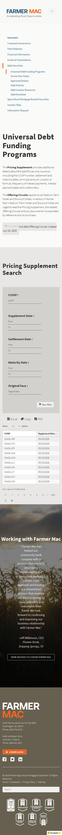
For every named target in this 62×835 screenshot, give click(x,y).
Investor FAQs (14, 105)
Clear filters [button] (47, 404)
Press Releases (14, 48)
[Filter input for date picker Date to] (24, 327)
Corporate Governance (19, 43)
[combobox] (14, 426)
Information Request (17, 110)
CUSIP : (13, 295)
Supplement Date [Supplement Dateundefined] (46, 433)
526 (53, 495)
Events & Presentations (19, 60)
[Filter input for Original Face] (24, 392)
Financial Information (18, 54)
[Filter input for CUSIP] (24, 301)
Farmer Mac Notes (20, 76)
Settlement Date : (20, 339)
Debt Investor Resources (23, 90)
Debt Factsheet (18, 94)
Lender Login (14, 752)
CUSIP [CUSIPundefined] (7, 433)
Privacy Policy (29, 782)
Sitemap (42, 782)
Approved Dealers (20, 80)
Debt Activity (17, 85)
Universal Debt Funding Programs (28, 71)
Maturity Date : (18, 362)
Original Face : (18, 386)
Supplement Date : (21, 316)
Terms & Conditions (11, 782)
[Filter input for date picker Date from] (24, 322)
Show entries (15, 426)
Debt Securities (15, 65)
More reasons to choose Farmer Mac (31, 657)
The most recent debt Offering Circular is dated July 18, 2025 (29, 229)
